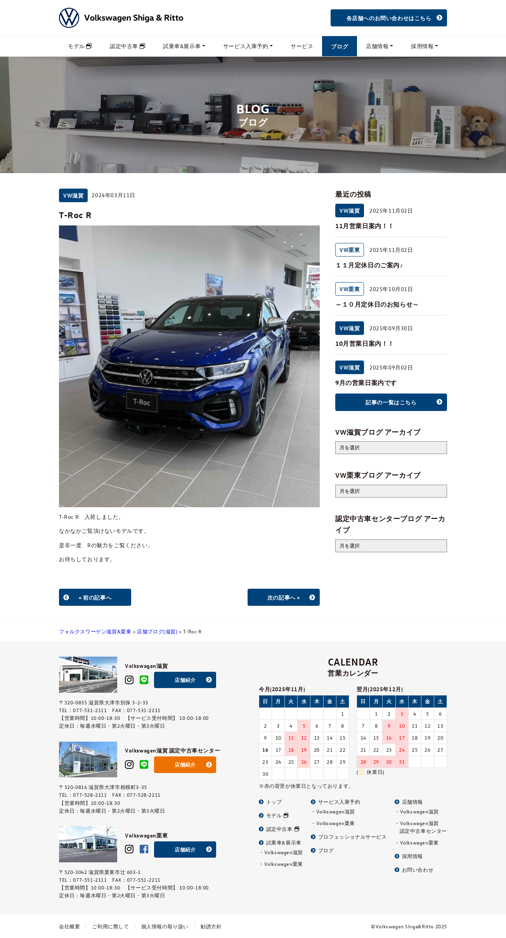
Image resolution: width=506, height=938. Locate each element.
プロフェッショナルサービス (348, 836)
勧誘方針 (211, 926)
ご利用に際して (110, 926)
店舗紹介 (185, 679)
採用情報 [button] (422, 46)
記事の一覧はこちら (391, 402)
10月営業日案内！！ (364, 343)
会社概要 (69, 926)
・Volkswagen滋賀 (281, 852)
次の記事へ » (283, 597)
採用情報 (409, 856)
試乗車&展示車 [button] (182, 46)
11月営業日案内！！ (364, 226)
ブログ (339, 46)
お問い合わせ (414, 869)
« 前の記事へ (95, 597)
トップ (270, 801)
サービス (302, 46)
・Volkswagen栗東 (281, 863)
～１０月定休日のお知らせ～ (377, 304)
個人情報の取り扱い (165, 926)
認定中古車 (127, 46)
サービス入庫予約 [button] (246, 46)
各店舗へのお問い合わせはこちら (389, 17)
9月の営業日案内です (366, 383)
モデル (80, 46)
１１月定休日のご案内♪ (369, 265)
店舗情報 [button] (377, 46)
